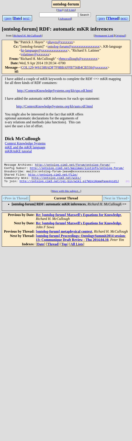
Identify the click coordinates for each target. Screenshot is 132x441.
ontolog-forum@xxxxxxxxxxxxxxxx (74, 46)
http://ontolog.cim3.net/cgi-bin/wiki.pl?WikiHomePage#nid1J (69, 186)
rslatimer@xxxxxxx (35, 54)
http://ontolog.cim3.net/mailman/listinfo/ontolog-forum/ (77, 171)
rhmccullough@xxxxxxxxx (78, 59)
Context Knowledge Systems (25, 143)
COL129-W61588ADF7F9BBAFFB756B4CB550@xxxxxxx (64, 67)
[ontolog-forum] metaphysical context (64, 237)
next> (27, 18)
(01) (128, 186)
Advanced (65, 18)
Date (17, 18)
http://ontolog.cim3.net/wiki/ (56, 182)
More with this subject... (66, 197)
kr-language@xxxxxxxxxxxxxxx (44, 50)
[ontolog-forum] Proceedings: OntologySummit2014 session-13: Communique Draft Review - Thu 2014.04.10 (81, 244)
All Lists (69, 10)
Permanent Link (104, 35)
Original (120, 35)
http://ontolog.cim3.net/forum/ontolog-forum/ (72, 167)
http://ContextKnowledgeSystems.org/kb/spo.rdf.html (55, 90)
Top (59, 10)
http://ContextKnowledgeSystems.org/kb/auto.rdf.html (54, 106)
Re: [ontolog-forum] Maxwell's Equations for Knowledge (78, 221)
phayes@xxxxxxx (60, 42)
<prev (8, 18)
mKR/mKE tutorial (18, 151)
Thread (112, 18)
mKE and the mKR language (25, 147)
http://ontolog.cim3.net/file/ (53, 178)
